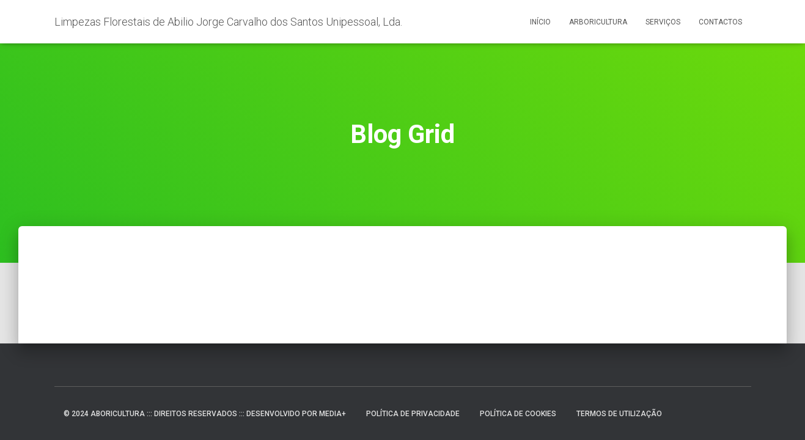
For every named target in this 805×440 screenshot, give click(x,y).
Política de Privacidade (413, 413)
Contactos (720, 22)
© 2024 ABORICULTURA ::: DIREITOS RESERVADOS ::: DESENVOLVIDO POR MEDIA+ (205, 413)
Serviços (662, 22)
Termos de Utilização (619, 413)
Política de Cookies (518, 413)
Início (540, 22)
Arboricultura (598, 22)
